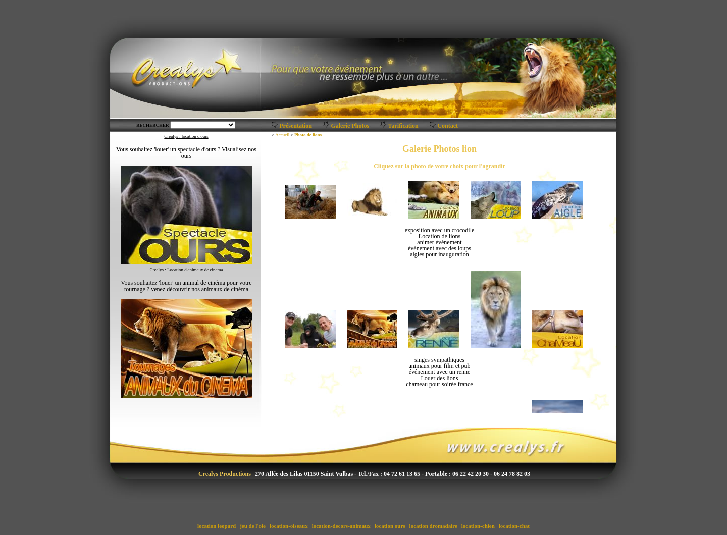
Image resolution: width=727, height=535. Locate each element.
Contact (447, 125)
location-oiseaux (288, 526)
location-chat (514, 526)
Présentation (295, 125)
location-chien (478, 526)
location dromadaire (433, 526)
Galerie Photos (350, 125)
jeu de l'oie (252, 526)
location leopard (216, 526)
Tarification (403, 125)
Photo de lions (308, 134)
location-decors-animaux (341, 526)
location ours (389, 526)
